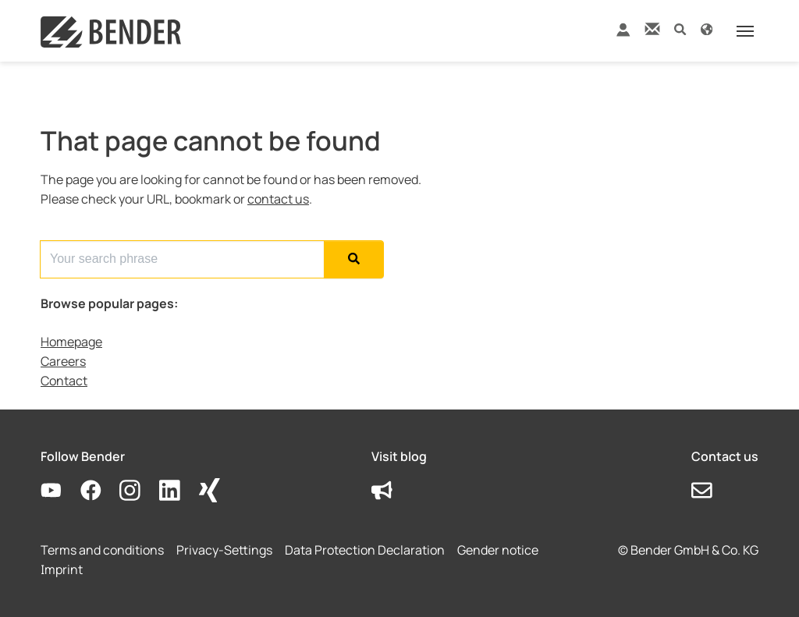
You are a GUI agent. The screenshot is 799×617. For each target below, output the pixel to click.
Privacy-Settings (224, 549)
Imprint (62, 569)
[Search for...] (182, 259)
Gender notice (497, 549)
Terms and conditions (102, 549)
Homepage (71, 341)
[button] (680, 28)
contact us (278, 198)
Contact (64, 380)
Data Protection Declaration (365, 549)
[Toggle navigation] (745, 31)
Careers (63, 361)
